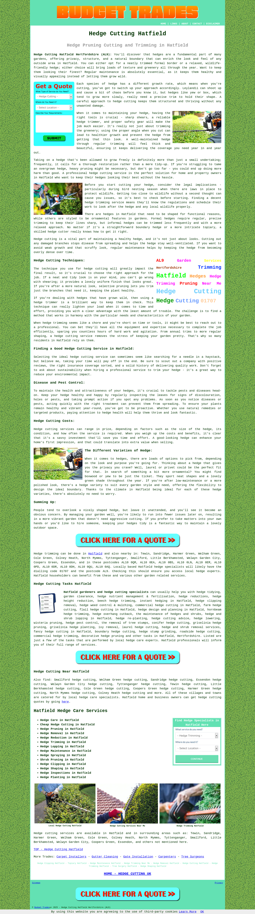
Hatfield (95, 553)
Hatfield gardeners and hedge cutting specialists (106, 592)
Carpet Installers (71, 856)
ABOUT (184, 23)
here (65, 701)
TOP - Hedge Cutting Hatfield (58, 849)
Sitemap (36, 883)
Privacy (219, 883)
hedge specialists (169, 566)
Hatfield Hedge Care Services (70, 710)
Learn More (187, 911)
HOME (163, 23)
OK (202, 911)
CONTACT (197, 23)
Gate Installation (138, 856)
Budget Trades (42, 907)
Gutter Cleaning (105, 856)
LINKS (173, 23)
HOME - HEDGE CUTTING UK (127, 874)
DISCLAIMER (213, 23)
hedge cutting (133, 693)
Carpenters (167, 856)
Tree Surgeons (192, 856)
